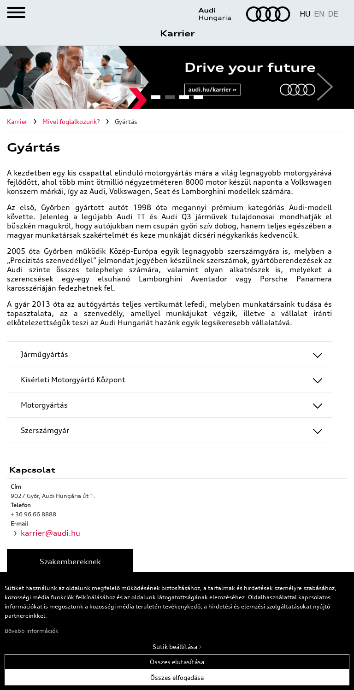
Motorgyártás (44, 404)
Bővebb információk (32, 630)
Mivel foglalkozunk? (71, 121)
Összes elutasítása (177, 662)
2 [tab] (169, 100)
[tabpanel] (177, 77)
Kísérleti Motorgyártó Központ (73, 379)
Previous (32, 77)
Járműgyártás (44, 354)
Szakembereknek (70, 561)
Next (321, 77)
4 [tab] (198, 100)
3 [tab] (184, 100)
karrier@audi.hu (50, 533)
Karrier (177, 33)
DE (333, 14)
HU (305, 14)
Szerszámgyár (45, 430)
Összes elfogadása (177, 677)
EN (319, 14)
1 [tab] (155, 100)
